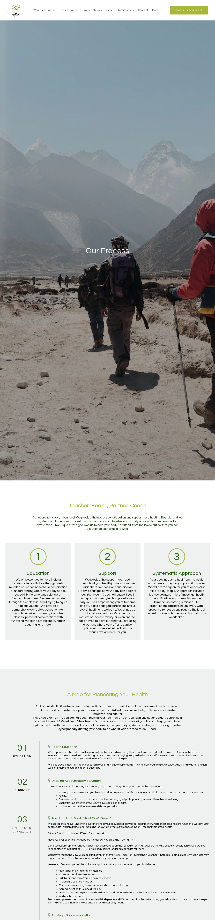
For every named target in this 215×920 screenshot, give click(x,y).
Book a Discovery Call (189, 10)
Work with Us (92, 10)
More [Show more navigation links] (155, 10)
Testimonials (126, 10)
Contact (143, 10)
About (110, 10)
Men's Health (69, 10)
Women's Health (43, 10)
